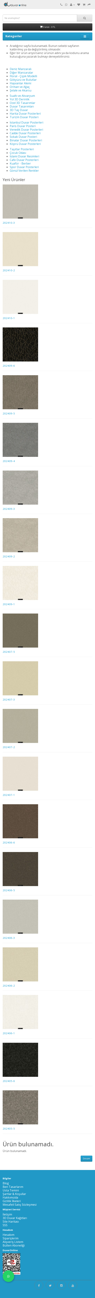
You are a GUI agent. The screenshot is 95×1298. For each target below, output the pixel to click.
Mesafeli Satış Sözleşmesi (20, 1205)
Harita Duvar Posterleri (25, 114)
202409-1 (9, 604)
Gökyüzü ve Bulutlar (23, 80)
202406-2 (9, 985)
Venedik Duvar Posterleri (26, 130)
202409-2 (9, 556)
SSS (5, 1225)
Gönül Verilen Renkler (24, 171)
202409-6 (9, 365)
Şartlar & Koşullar (14, 1194)
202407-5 (9, 651)
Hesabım (8, 1235)
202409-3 (9, 509)
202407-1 (9, 795)
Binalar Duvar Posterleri (26, 140)
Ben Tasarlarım (13, 1187)
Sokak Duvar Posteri (23, 137)
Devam (86, 1158)
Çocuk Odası (18, 153)
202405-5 (9, 1128)
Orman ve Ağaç (20, 87)
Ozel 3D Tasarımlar (22, 103)
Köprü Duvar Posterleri (25, 144)
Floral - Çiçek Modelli (23, 76)
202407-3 (9, 699)
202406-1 (9, 1033)
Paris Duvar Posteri (23, 126)
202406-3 (9, 938)
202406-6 (9, 842)
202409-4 (9, 461)
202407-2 (9, 747)
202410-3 (9, 222)
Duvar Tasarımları (22, 106)
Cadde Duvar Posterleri (25, 133)
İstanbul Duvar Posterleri (26, 122)
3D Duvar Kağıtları (15, 1218)
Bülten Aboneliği (14, 1245)
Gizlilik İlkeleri (12, 1201)
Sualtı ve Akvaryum (22, 96)
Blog (6, 1183)
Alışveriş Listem (13, 1242)
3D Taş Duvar (19, 110)
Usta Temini (11, 1190)
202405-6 (9, 1081)
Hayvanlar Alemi (20, 83)
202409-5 (9, 413)
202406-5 (9, 890)
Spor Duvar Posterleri (24, 167)
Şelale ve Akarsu (20, 90)
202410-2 (9, 270)
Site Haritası (11, 1221)
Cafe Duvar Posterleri (24, 160)
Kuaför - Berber (20, 163)
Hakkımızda (10, 1197)
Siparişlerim (10, 1238)
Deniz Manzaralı (20, 69)
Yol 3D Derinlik (19, 99)
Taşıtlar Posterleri (22, 149)
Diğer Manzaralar (21, 73)
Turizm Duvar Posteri (24, 117)
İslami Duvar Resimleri (24, 156)
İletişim (7, 1214)
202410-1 (9, 318)
